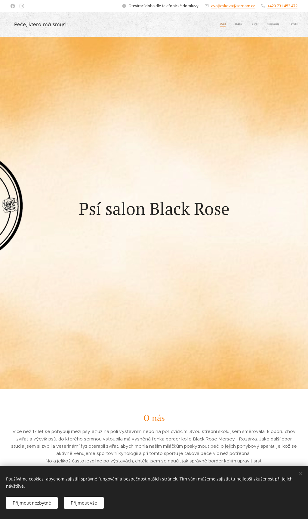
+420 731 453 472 (282, 5)
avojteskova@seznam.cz (233, 5)
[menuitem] (260, 24)
